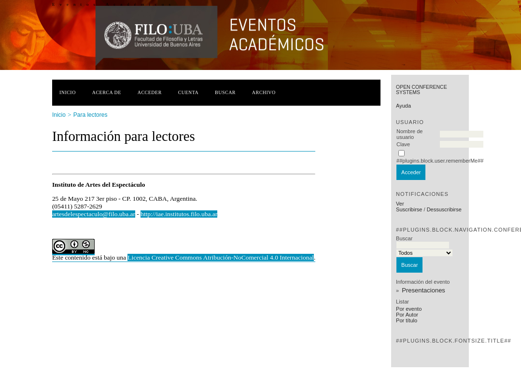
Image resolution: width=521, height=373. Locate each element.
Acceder (150, 92)
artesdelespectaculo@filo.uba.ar (93, 214)
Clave (403, 144)
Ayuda (403, 106)
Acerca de (106, 92)
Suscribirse (409, 209)
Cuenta (188, 92)
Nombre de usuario (409, 134)
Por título (406, 320)
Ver (400, 204)
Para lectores (90, 114)
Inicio (67, 92)
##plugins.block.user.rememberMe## (439, 161)
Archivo (264, 92)
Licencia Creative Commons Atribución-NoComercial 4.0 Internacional (220, 257)
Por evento (409, 309)
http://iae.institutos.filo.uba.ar (179, 214)
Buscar (225, 92)
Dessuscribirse (444, 209)
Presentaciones (423, 290)
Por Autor (407, 315)
